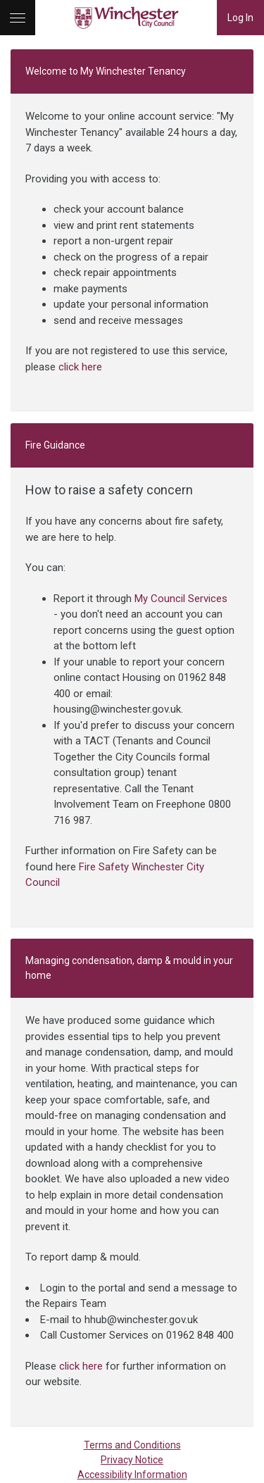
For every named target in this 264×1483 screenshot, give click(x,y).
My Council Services (180, 598)
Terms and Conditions (132, 1445)
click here (80, 367)
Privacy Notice (132, 1459)
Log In (240, 17)
